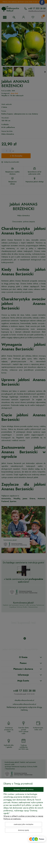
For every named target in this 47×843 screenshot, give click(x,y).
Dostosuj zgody (23, 830)
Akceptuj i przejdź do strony (24, 789)
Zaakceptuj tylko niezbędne (23, 824)
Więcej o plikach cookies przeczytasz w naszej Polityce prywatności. (23, 817)
